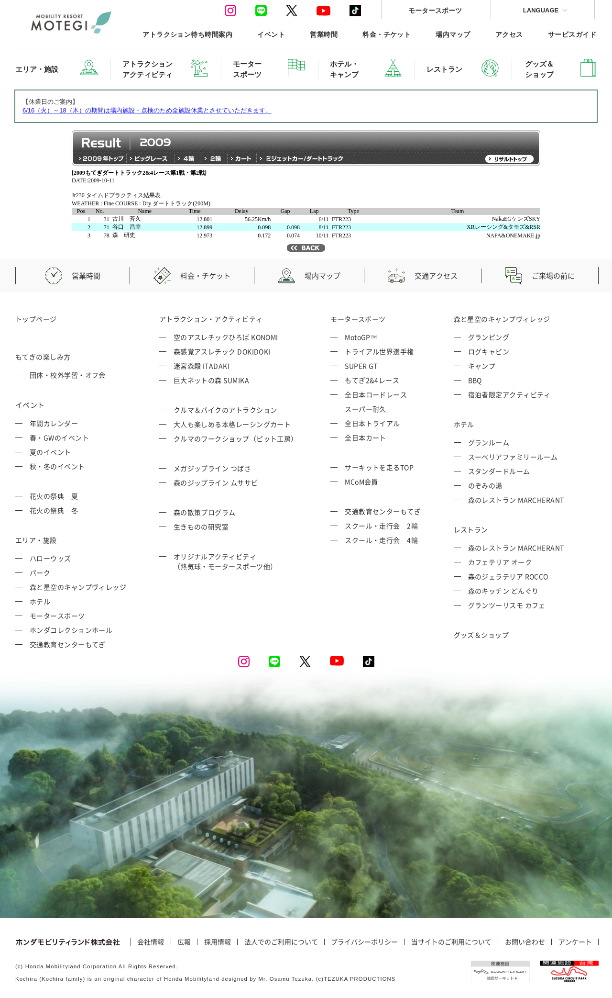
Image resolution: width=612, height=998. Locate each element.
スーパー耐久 (365, 409)
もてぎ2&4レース (372, 380)
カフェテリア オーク (500, 562)
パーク (40, 572)
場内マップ (453, 34)
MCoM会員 (361, 481)
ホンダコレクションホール (71, 630)
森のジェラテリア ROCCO (508, 576)
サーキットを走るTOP (379, 467)
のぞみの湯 (485, 485)
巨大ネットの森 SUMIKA (211, 380)
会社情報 (150, 942)
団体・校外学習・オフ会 (68, 375)
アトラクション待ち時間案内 (187, 34)
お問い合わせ (525, 942)
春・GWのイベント (59, 437)
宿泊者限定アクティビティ (509, 394)
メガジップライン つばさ (212, 468)
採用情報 (217, 942)
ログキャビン (489, 351)
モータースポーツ (435, 10)
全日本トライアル (372, 423)
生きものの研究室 (201, 526)
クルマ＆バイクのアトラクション (225, 410)
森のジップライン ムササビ (216, 482)
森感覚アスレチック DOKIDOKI (222, 351)
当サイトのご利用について (451, 942)
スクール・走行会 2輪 (381, 525)
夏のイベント (50, 452)
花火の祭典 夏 (54, 496)
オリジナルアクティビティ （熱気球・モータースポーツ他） (225, 561)
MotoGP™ (361, 337)
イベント (271, 34)
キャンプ (482, 365)
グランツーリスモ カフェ (507, 605)
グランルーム (489, 442)
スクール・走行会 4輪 (381, 540)
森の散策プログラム (205, 512)
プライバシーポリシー (364, 942)
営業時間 (324, 34)
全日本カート (365, 437)
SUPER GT (361, 365)
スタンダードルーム (499, 471)
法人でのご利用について (281, 942)
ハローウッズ (50, 558)
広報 (184, 942)
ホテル (40, 601)
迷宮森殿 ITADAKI (202, 365)
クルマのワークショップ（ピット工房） (236, 438)
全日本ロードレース (376, 394)
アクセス (509, 34)
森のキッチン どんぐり (503, 590)
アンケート (575, 942)
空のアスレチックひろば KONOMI (226, 337)
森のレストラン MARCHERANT (516, 500)
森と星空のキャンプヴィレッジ (78, 587)
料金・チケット (386, 34)
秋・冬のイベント (57, 466)
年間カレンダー (54, 423)
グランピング (489, 337)
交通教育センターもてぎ (68, 644)
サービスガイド (572, 34)
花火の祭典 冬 (54, 510)
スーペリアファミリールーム (513, 456)
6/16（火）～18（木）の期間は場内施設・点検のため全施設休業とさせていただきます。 (147, 110)
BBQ (475, 380)
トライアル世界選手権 (379, 351)
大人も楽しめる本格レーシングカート (232, 424)
